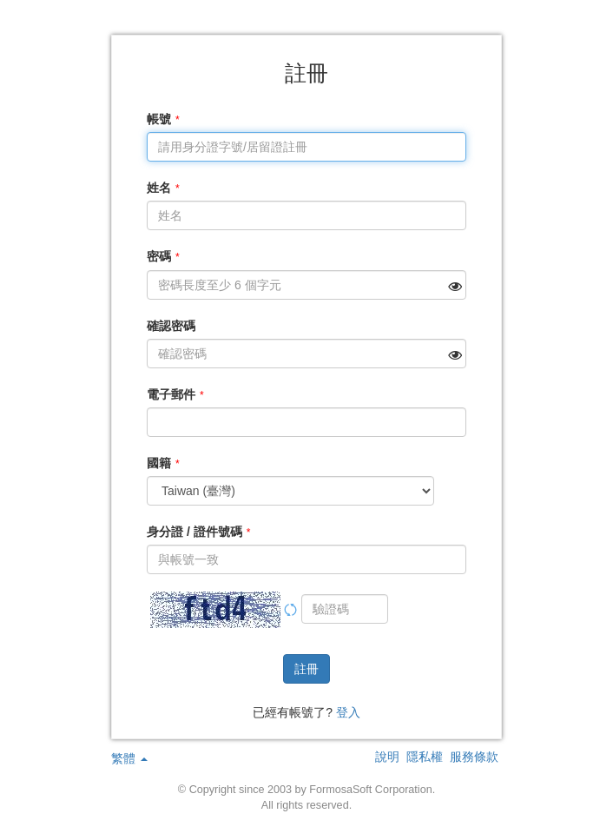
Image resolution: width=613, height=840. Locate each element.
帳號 (159, 119)
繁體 (129, 758)
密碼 (159, 256)
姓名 (159, 188)
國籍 (159, 463)
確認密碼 (171, 326)
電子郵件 (171, 394)
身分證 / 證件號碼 (194, 532)
